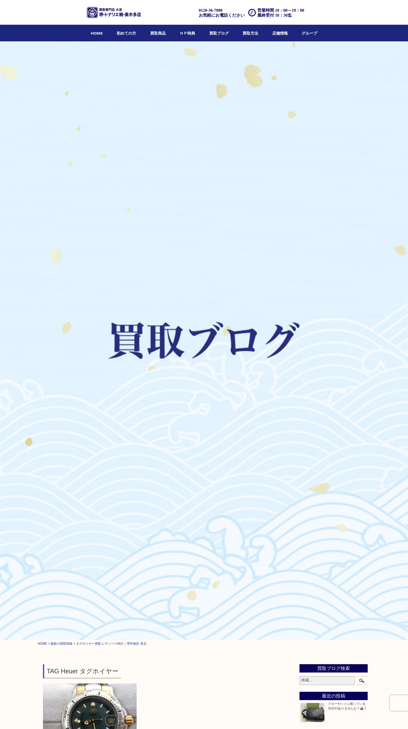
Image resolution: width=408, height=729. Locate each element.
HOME (97, 33)
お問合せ (240, 718)
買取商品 (158, 33)
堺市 (91, 178)
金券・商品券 (315, 358)
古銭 (307, 372)
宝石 (307, 273)
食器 (307, 345)
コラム (309, 476)
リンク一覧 (315, 718)
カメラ (309, 306)
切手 (307, 457)
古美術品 (311, 339)
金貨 (307, 378)
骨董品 (309, 319)
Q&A (227, 718)
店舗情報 (280, 33)
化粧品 (309, 391)
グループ (309, 33)
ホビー (309, 444)
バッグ (309, 286)
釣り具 (309, 417)
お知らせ (311, 470)
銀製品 (309, 332)
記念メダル (313, 385)
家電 (307, 424)
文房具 (309, 411)
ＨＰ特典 (187, 33)
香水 (307, 398)
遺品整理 (197, 718)
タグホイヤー (74, 178)
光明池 (309, 545)
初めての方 (126, 33)
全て (47, 178)
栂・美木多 (313, 499)
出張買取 (165, 718)
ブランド (311, 293)
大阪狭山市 (313, 532)
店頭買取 (149, 718)
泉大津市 (311, 519)
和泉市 (309, 512)
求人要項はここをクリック (61, 531)
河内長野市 (313, 506)
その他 (309, 463)
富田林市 (311, 525)
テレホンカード (317, 352)
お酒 (307, 312)
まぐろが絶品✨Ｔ (341, 139)
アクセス (213, 718)
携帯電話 (311, 450)
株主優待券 (313, 365)
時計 (57, 178)
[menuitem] (97, 33)
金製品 (309, 326)
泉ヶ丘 (309, 551)
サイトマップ (294, 718)
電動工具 (311, 430)
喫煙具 (309, 404)
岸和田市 (311, 538)
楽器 (307, 437)
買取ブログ (219, 33)
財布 (307, 280)
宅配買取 (181, 718)
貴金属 (309, 267)
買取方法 (250, 33)
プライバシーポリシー (266, 718)
